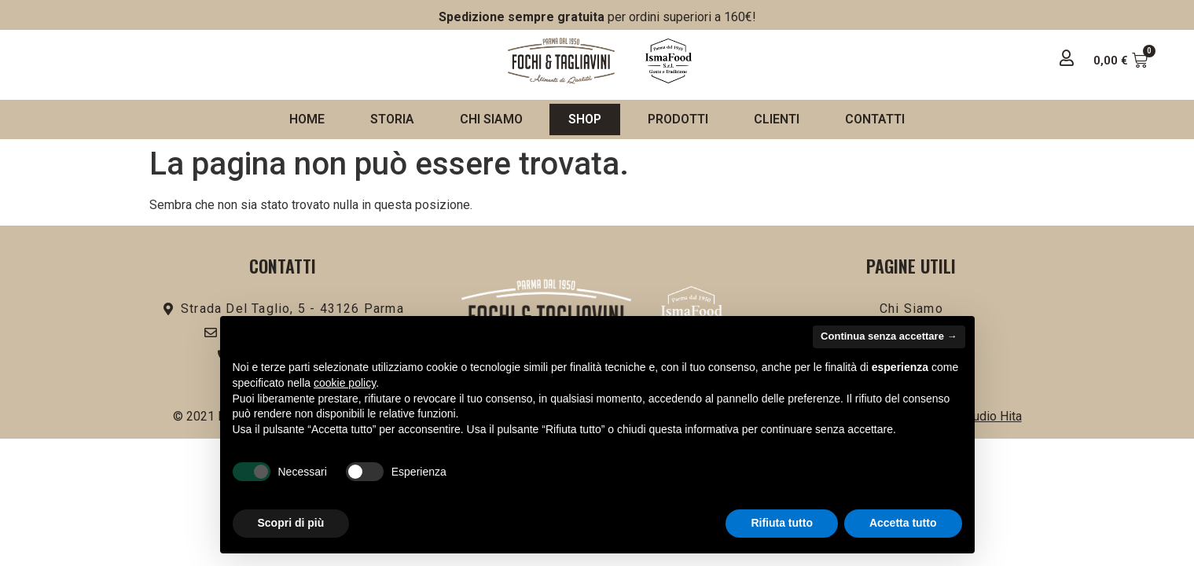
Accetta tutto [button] (903, 522)
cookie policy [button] (345, 383)
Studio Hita (991, 416)
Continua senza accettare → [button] (889, 336)
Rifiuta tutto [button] (782, 522)
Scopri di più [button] (291, 522)
